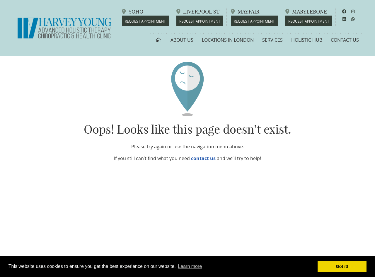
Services (272, 40)
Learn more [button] (190, 266)
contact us (203, 158)
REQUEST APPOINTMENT (308, 21)
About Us (182, 40)
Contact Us (345, 40)
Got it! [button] (342, 266)
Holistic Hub (306, 40)
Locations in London (228, 40)
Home (158, 40)
